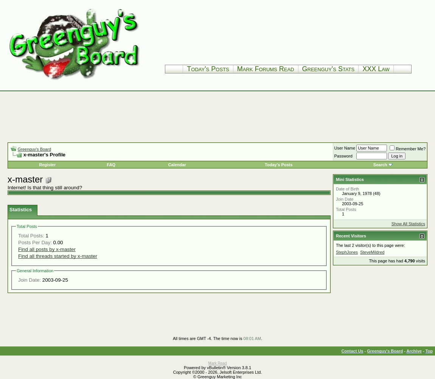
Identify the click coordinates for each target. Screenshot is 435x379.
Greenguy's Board (34, 149)
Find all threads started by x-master (57, 256)
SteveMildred (372, 252)
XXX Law (376, 69)
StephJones (347, 252)
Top (429, 351)
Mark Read (217, 363)
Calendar (177, 164)
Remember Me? (408, 149)
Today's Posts (208, 69)
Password (343, 156)
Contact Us (352, 351)
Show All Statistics (408, 223)
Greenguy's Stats (328, 69)
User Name (345, 148)
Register (47, 164)
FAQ (111, 164)
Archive (414, 351)
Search (380, 164)
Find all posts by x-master (47, 249)
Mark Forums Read (265, 69)
